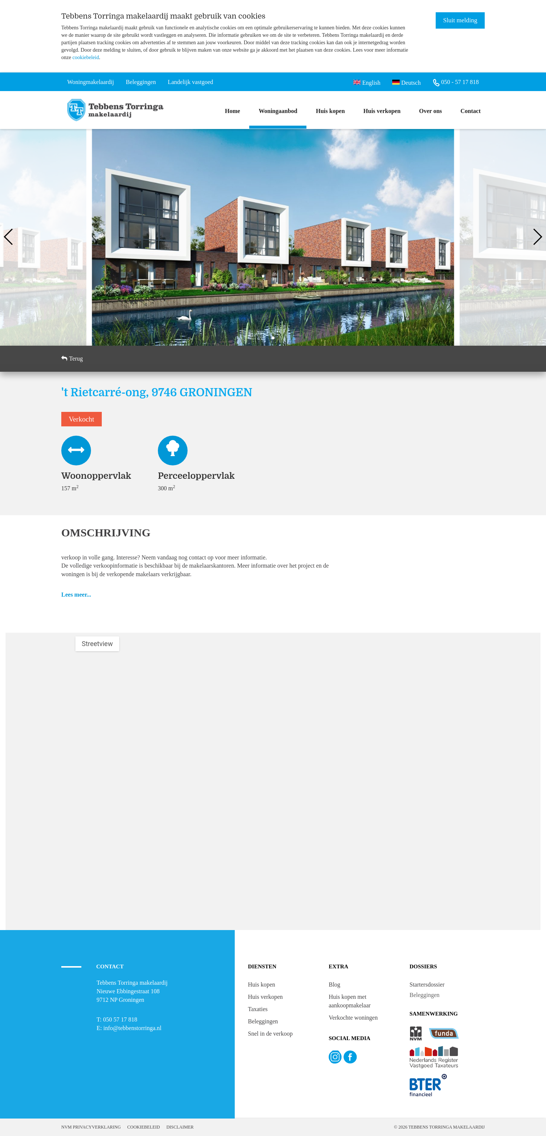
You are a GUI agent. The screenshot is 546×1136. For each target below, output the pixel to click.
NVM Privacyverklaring (91, 1127)
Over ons (430, 111)
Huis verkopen (381, 111)
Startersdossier (427, 984)
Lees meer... (76, 594)
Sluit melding (460, 20)
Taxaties (258, 1009)
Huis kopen (330, 111)
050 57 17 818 (120, 1019)
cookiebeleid (85, 57)
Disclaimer (180, 1127)
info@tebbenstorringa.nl (132, 1028)
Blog (334, 984)
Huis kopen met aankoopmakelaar (350, 1001)
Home (232, 111)
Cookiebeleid (143, 1127)
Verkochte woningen (353, 1017)
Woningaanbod (278, 111)
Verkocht (81, 419)
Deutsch (406, 82)
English (366, 82)
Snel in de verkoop (270, 1033)
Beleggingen (263, 1021)
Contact (471, 111)
